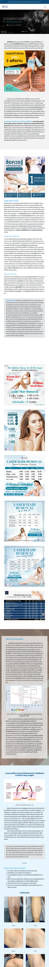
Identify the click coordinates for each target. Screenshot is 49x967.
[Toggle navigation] (45, 6)
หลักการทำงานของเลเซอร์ (14, 639)
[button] (3, 21)
